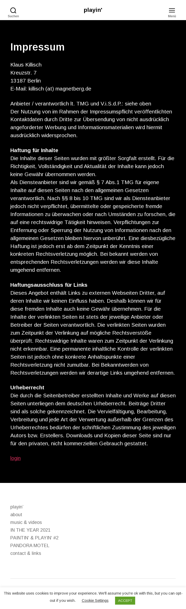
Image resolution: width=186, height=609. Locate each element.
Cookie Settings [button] (95, 600)
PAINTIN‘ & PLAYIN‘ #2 (34, 538)
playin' (93, 10)
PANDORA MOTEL (30, 546)
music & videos (26, 522)
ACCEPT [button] (125, 601)
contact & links (25, 553)
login (15, 459)
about (16, 515)
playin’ (16, 507)
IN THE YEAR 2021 (30, 530)
